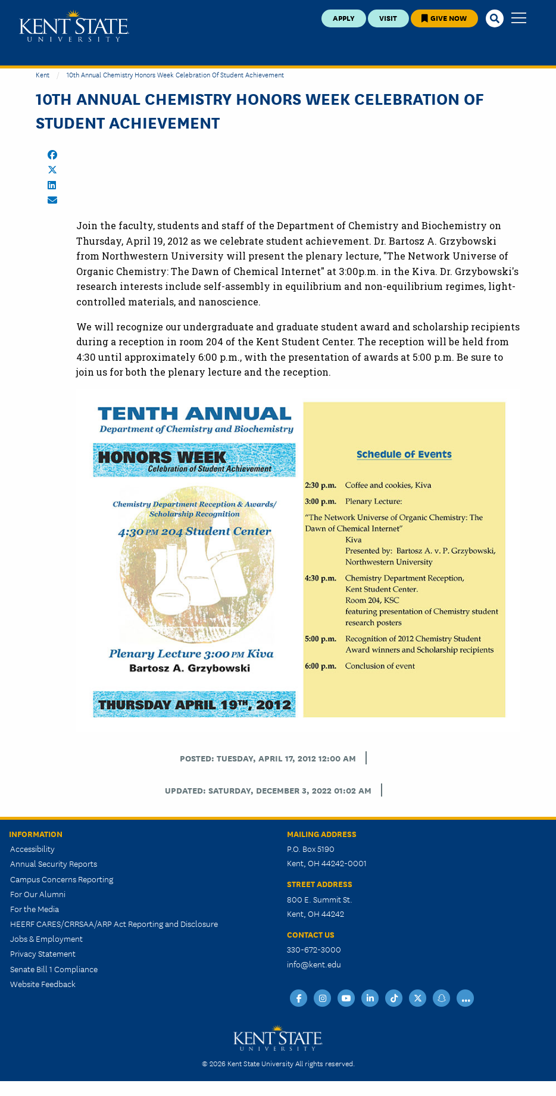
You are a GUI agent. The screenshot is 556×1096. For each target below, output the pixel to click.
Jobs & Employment (46, 938)
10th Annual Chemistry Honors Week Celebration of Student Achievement (175, 74)
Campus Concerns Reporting (61, 878)
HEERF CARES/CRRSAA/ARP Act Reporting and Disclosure (114, 923)
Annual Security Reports (53, 863)
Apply (344, 17)
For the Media (34, 908)
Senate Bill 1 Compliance (54, 968)
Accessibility (32, 848)
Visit (388, 17)
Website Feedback (43, 983)
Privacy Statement (43, 953)
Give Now (444, 17)
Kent (42, 74)
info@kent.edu (314, 963)
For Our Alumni (37, 893)
